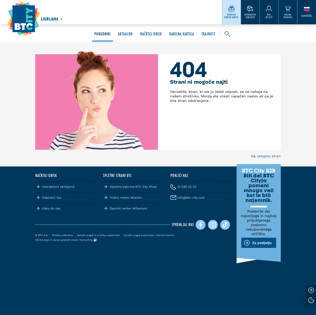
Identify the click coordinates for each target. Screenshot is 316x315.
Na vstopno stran (266, 156)
